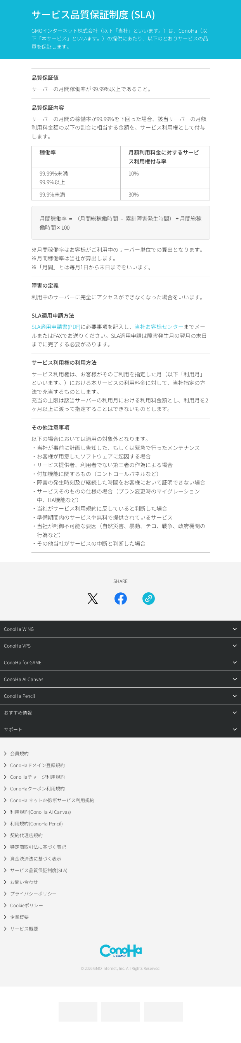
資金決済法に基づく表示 (35, 858)
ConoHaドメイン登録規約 (37, 765)
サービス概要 (24, 928)
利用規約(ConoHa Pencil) (36, 823)
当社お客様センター (159, 326)
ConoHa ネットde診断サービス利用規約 (52, 800)
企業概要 (19, 916)
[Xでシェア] (93, 598)
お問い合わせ (24, 881)
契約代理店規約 (26, 835)
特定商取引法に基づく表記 (38, 846)
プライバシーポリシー (33, 893)
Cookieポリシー (26, 905)
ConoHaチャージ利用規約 (37, 776)
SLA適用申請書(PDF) (55, 326)
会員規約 (19, 753)
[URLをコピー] (148, 598)
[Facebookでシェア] (120, 598)
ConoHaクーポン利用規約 (37, 788)
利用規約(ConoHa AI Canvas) (40, 811)
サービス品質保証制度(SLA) (39, 870)
